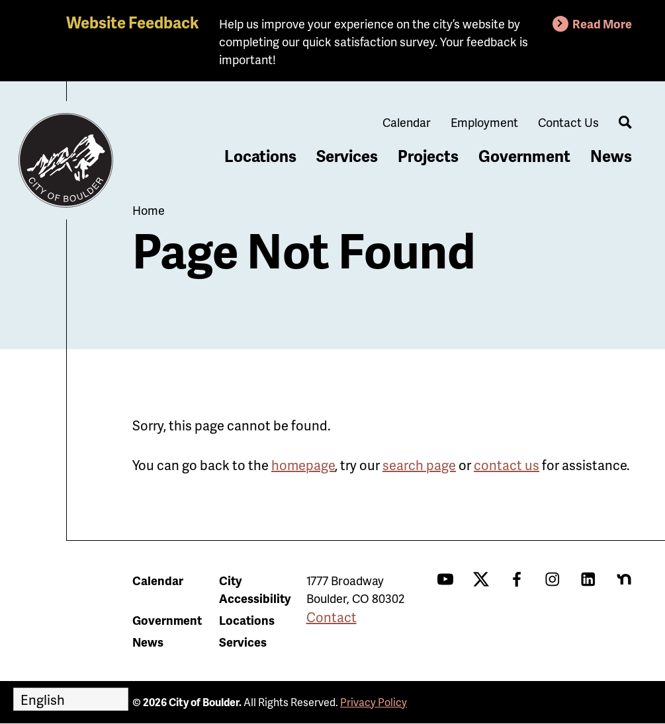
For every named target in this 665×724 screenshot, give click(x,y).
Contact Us (568, 122)
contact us (506, 465)
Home (148, 210)
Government (524, 156)
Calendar (406, 122)
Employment (484, 122)
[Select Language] (70, 699)
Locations (260, 156)
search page (419, 465)
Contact (331, 617)
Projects (428, 156)
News (611, 156)
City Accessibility (254, 589)
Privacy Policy (373, 701)
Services (347, 156)
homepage (303, 465)
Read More (602, 23)
